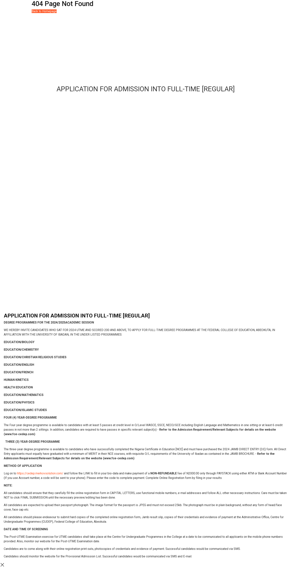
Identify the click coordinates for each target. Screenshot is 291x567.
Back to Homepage (44, 11)
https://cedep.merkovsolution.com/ (40, 473)
